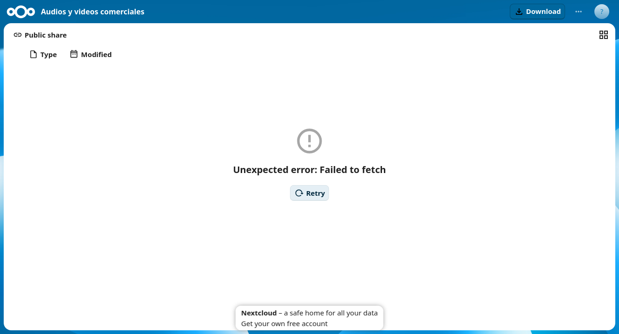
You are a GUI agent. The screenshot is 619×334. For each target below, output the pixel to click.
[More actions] (578, 11)
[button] (537, 11)
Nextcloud (259, 312)
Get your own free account (284, 323)
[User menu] (601, 11)
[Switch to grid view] (604, 35)
